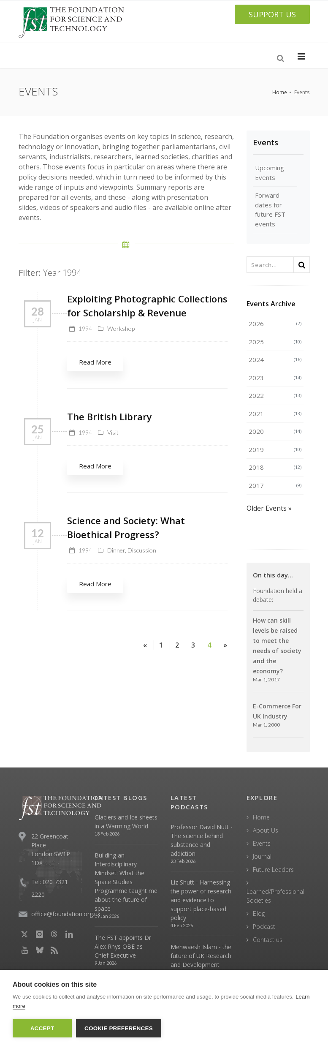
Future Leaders (273, 870)
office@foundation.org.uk (65, 914)
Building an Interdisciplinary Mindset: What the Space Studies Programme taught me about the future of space (126, 881)
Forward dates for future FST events (270, 209)
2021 (275, 413)
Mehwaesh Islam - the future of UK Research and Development (201, 956)
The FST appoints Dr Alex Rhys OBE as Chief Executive (123, 946)
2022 (275, 395)
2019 (275, 449)
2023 (275, 377)
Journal (262, 856)
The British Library (109, 416)
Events (265, 142)
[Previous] (145, 645)
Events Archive (271, 303)
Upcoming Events (269, 172)
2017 (275, 485)
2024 (275, 359)
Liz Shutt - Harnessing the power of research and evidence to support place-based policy (201, 900)
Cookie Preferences (118, 1028)
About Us (265, 830)
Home (279, 92)
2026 (275, 323)
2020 (275, 431)
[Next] (225, 645)
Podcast (264, 927)
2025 (275, 342)
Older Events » (269, 508)
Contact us (267, 940)
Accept (42, 1028)
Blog (259, 913)
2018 (275, 467)
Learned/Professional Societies (275, 895)
